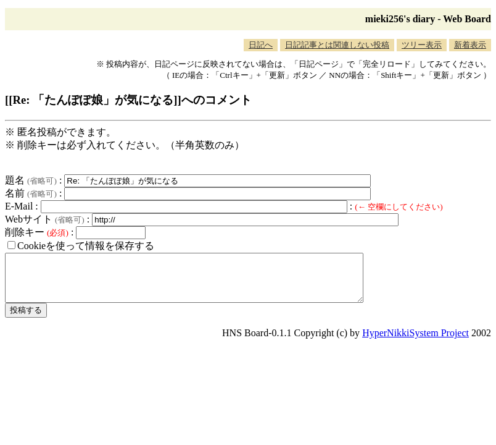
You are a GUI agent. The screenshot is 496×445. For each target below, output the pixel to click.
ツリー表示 (422, 44)
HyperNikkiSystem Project (415, 342)
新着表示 (470, 44)
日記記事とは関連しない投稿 (337, 44)
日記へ (261, 44)
